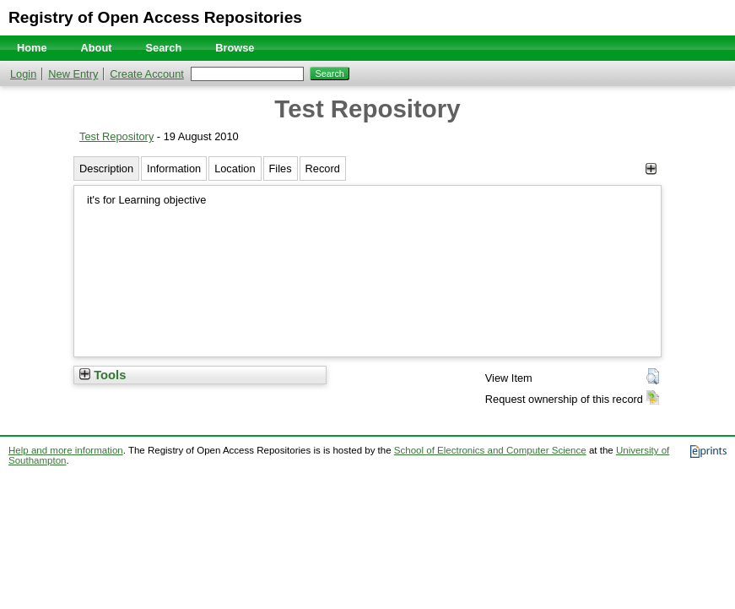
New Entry (73, 74)
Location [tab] (234, 168)
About (96, 47)
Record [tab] (322, 168)
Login (23, 74)
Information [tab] (174, 168)
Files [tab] (280, 168)
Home (32, 47)
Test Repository (116, 136)
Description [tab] (106, 168)
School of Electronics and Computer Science (490, 450)
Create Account (147, 74)
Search (164, 47)
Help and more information (65, 450)
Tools (102, 375)
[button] (652, 376)
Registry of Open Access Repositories (155, 17)
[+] (651, 168)
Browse (234, 47)
